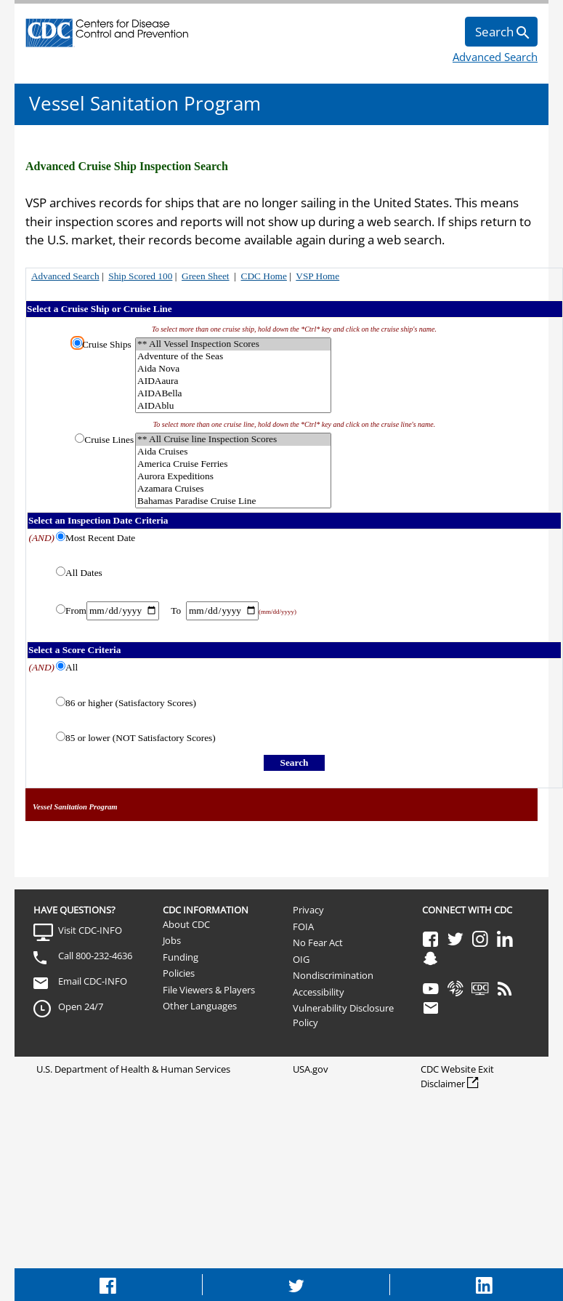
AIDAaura (233, 381)
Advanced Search (495, 56)
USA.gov (310, 1069)
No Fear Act (318, 942)
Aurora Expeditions (233, 477)
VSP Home (317, 276)
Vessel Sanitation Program (145, 103)
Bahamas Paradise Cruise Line (233, 501)
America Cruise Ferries (233, 464)
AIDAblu (233, 406)
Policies (179, 973)
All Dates (83, 572)
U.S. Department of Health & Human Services (133, 1069)
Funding (180, 957)
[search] (501, 32)
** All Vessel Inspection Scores (233, 344)
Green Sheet (206, 276)
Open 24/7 (80, 1006)
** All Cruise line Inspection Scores (233, 439)
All (71, 667)
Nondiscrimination (333, 975)
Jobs (172, 940)
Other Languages (200, 1005)
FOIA (303, 926)
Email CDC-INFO (92, 981)
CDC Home (264, 276)
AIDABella (233, 394)
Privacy (308, 909)
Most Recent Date (100, 537)
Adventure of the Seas (233, 357)
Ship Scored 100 (140, 276)
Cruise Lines (109, 439)
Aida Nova (233, 369)
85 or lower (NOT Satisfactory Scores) (140, 737)
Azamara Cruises (233, 489)
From (75, 610)
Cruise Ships (106, 344)
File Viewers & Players (209, 989)
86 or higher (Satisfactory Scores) (130, 702)
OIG (301, 959)
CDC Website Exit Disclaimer (457, 1076)
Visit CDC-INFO (90, 930)
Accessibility (318, 991)
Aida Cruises (233, 452)
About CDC (186, 924)
